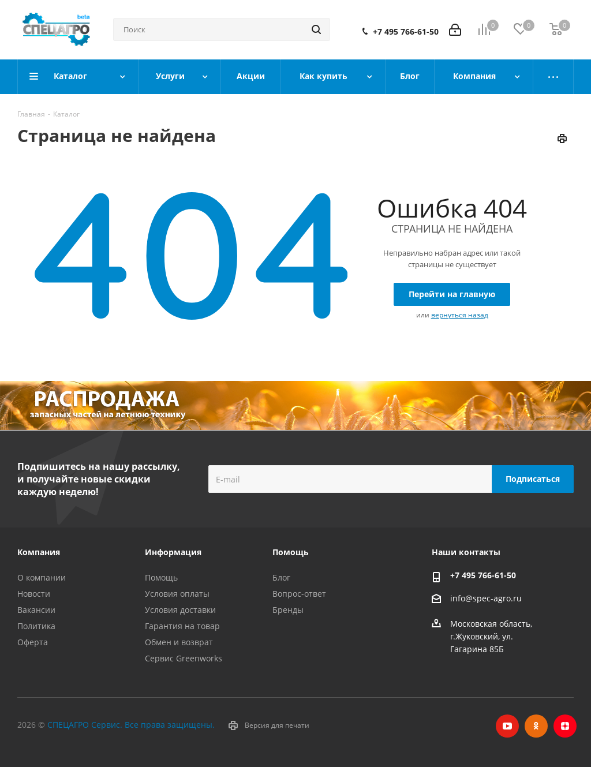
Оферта (32, 642)
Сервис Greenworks (183, 658)
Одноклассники (536, 726)
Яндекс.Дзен (565, 726)
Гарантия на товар (182, 625)
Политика (36, 625)
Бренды (288, 609)
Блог (281, 577)
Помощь (161, 577)
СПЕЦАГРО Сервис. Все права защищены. (131, 724)
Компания (38, 552)
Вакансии (36, 609)
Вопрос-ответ (299, 593)
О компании (41, 577)
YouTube (507, 726)
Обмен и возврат (179, 642)
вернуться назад (459, 315)
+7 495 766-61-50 (406, 32)
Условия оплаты (177, 593)
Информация (173, 552)
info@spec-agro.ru (486, 598)
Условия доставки (180, 609)
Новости (33, 593)
